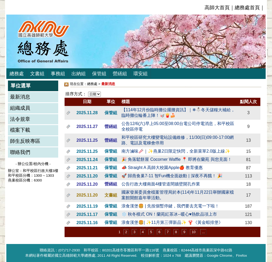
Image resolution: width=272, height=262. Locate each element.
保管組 (99, 73)
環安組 (140, 73)
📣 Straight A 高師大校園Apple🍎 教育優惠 (162, 167)
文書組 (37, 73)
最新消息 (20, 97)
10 (194, 232)
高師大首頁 (217, 7)
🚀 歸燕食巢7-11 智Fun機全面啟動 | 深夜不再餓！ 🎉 (172, 176)
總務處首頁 (247, 7)
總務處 (17, 73)
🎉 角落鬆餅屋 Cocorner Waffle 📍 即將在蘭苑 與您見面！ (176, 159)
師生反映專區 (25, 141)
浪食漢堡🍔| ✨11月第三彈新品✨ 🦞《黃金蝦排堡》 (172, 222)
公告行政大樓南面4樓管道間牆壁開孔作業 (160, 184)
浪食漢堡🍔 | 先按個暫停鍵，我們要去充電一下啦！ (170, 206)
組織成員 (20, 108)
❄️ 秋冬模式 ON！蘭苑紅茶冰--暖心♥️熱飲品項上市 (169, 214)
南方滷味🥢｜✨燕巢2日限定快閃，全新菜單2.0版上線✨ (175, 151)
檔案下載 (20, 130)
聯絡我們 (20, 152)
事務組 (58, 73)
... (203, 232)
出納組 (78, 73)
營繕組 (120, 73)
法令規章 (20, 119)
